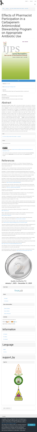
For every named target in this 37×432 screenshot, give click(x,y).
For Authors (5, 336)
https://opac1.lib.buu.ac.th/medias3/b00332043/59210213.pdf (12, 243)
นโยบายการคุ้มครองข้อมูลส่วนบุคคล (9, 423)
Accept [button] (31, 424)
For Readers (5, 334)
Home (3, 8)
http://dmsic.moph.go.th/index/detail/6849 (13, 187)
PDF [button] (18, 80)
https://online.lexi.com (5, 210)
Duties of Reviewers (7, 313)
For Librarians (5, 339)
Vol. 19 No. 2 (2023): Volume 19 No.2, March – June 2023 (19, 8)
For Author (5, 298)
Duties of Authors (7, 308)
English (4, 349)
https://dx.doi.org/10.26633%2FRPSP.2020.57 (14, 182)
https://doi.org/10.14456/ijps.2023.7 (10, 86)
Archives (7, 8)
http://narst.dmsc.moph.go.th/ (6, 215)
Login (35, 1)
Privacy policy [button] (22, 430)
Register (31, 1)
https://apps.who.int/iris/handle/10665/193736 (24, 250)
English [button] (26, 1)
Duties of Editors (7, 311)
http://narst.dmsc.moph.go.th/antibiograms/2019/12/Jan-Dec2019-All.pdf (15, 222)
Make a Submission (6, 408)
